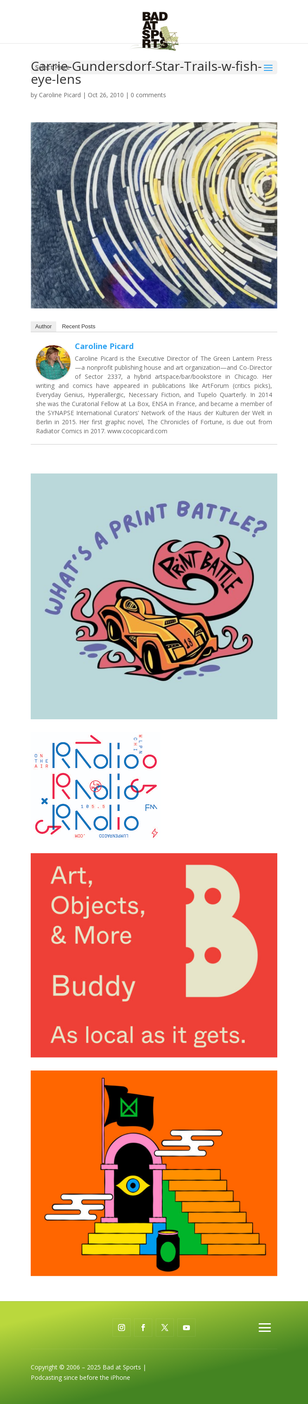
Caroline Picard (60, 95)
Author (43, 326)
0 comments (148, 95)
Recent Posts (78, 326)
